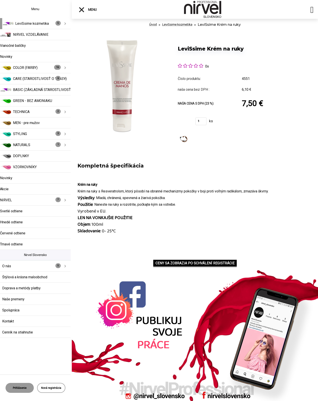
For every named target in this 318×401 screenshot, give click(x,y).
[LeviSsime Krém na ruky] (121, 40)
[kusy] (200, 121)
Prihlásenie (19, 388)
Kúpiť (184, 122)
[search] (312, 11)
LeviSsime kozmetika (177, 24)
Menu (87, 9)
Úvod (153, 24)
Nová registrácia (51, 388)
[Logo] (203, 9)
